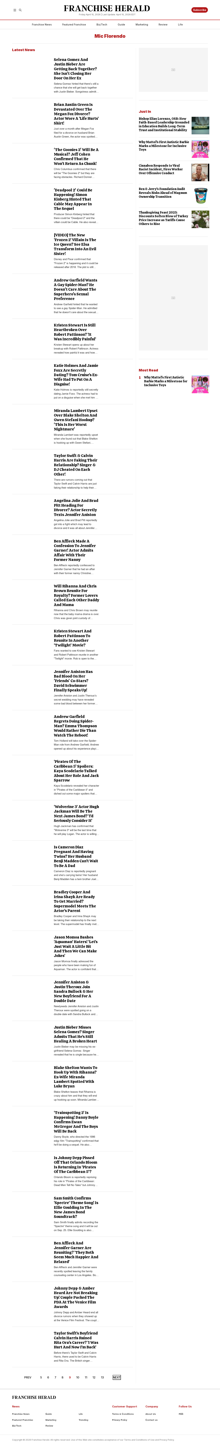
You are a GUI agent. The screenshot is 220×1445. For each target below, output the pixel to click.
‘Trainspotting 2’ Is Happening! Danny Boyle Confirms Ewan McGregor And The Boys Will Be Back (76, 1122)
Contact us (151, 1419)
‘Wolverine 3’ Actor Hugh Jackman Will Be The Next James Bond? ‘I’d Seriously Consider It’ (76, 813)
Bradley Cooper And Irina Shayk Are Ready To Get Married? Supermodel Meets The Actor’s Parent (75, 901)
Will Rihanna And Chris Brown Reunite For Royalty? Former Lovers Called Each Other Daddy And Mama (76, 595)
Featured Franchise (74, 24)
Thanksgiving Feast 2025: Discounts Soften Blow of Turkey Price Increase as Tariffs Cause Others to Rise (163, 218)
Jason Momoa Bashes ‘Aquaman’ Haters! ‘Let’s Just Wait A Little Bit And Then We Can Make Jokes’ (76, 946)
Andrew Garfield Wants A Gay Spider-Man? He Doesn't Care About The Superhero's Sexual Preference (75, 289)
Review (163, 24)
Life (180, 24)
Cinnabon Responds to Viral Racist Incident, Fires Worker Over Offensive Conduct (161, 169)
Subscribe (199, 9)
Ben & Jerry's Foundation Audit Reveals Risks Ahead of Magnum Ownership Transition (163, 192)
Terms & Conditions (123, 1414)
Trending (83, 1419)
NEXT (117, 1377)
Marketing (142, 24)
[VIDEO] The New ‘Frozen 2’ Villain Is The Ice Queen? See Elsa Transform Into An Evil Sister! (75, 244)
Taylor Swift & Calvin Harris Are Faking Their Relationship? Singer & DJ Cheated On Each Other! (75, 465)
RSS (181, 1414)
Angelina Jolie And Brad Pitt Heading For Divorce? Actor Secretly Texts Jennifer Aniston (76, 507)
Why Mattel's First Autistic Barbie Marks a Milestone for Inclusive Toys (164, 146)
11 (86, 1377)
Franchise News (42, 24)
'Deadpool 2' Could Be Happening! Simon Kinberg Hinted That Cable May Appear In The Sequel (73, 199)
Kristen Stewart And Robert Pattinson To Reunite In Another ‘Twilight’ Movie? (72, 638)
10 (77, 1377)
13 (102, 1377)
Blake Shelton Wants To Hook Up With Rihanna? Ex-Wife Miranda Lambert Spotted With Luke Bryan (75, 1077)
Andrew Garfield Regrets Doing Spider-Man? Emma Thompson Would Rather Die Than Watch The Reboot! (75, 726)
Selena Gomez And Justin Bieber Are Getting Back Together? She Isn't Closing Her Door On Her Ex (75, 69)
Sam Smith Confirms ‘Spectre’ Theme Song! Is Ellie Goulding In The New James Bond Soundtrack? (76, 1207)
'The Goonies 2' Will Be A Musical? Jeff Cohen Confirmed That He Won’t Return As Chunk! (76, 156)
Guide (121, 24)
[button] (15, 9)
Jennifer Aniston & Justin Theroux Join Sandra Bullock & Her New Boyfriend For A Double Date (73, 991)
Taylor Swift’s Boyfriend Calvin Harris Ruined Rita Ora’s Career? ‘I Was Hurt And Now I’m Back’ (76, 1340)
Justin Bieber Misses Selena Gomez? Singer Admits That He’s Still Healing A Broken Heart (75, 1034)
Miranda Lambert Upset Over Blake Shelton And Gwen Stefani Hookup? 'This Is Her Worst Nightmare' (76, 420)
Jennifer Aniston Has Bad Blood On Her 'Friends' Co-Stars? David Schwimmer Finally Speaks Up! (73, 681)
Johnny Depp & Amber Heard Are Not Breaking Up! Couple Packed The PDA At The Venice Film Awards (76, 1297)
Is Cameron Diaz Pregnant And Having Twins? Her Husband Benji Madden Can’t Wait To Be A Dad (76, 856)
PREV (27, 1377)
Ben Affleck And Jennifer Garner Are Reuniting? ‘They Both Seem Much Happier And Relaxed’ (76, 1252)
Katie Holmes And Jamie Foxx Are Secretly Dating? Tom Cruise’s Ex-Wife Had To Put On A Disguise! (76, 375)
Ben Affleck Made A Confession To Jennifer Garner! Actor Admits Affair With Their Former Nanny (75, 550)
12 (93, 1377)
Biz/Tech (101, 24)
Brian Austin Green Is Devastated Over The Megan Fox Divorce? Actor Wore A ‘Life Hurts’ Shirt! (76, 114)
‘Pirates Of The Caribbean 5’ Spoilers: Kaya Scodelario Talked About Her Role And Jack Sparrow (76, 771)
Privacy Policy (119, 1419)
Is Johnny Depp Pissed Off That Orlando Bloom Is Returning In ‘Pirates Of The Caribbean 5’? (75, 1164)
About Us (150, 1414)
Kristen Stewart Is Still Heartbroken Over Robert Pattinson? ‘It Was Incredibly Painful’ (75, 332)
